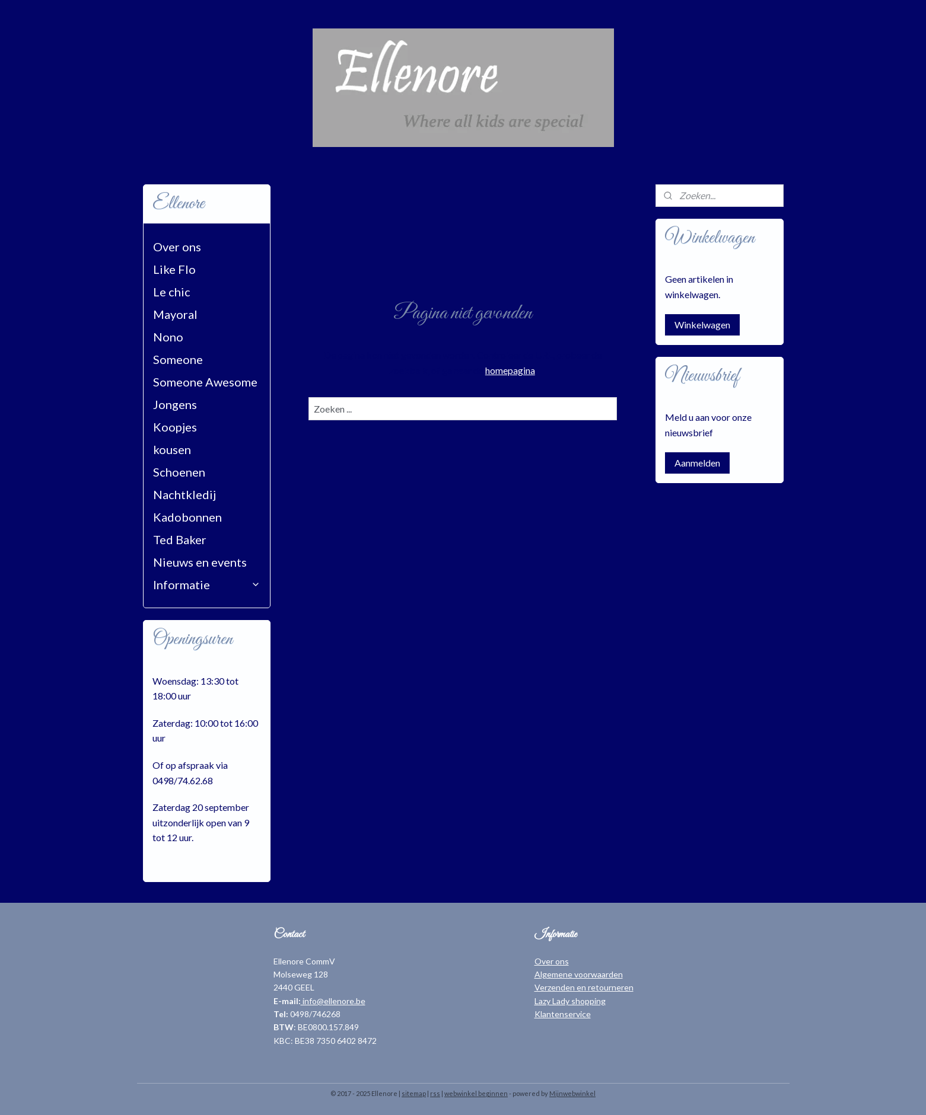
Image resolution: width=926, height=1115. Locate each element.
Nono (168, 337)
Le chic (171, 292)
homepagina (510, 370)
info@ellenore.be (333, 1001)
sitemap (414, 1093)
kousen (172, 449)
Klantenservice (562, 1014)
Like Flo (174, 269)
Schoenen (179, 472)
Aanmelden (697, 462)
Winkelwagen (702, 324)
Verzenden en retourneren (584, 987)
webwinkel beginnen (476, 1093)
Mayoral (175, 314)
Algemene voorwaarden (578, 974)
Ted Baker (179, 539)
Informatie (207, 584)
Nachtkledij (184, 494)
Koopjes (175, 427)
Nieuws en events (200, 562)
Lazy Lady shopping (570, 1001)
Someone (178, 359)
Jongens (175, 404)
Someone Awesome (205, 382)
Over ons (177, 246)
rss (435, 1093)
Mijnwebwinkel (572, 1093)
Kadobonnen (187, 517)
